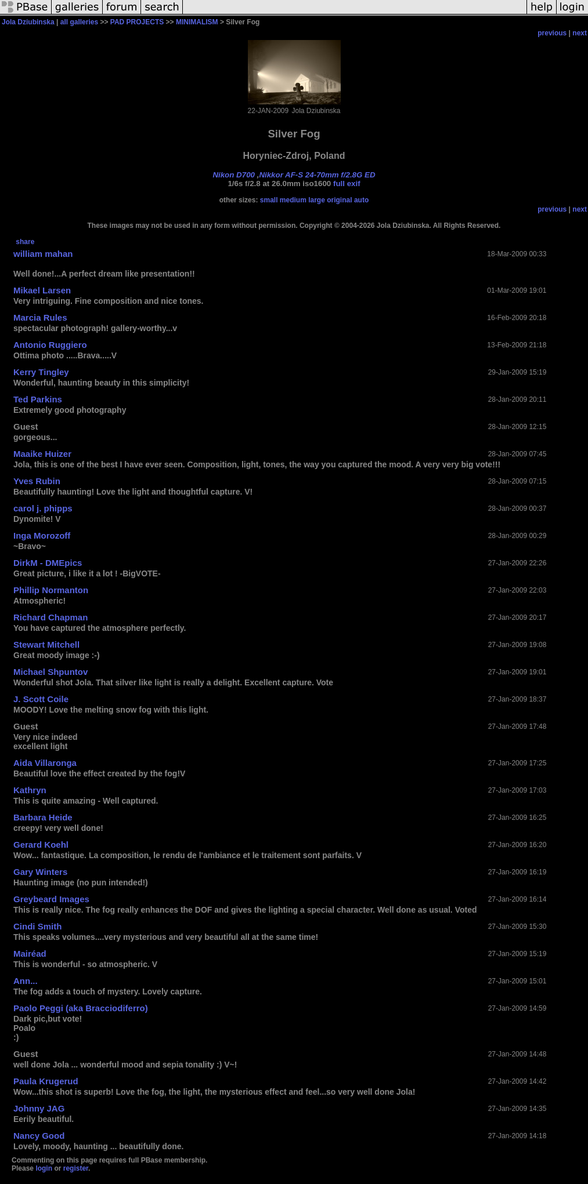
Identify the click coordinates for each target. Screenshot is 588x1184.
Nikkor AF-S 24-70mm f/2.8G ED (317, 174)
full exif (346, 183)
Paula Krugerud (45, 1081)
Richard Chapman (50, 617)
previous (552, 33)
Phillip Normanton (50, 590)
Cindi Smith (37, 926)
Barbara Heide (43, 817)
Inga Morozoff (41, 535)
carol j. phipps (43, 508)
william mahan (43, 254)
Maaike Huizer (42, 454)
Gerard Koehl (40, 844)
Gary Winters (40, 872)
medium (293, 200)
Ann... (25, 981)
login (43, 1168)
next (579, 33)
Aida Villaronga (45, 763)
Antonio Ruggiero (50, 345)
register (75, 1168)
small (269, 200)
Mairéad (29, 953)
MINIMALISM (197, 22)
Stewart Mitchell (46, 644)
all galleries (79, 22)
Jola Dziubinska (28, 22)
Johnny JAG (38, 1108)
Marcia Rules (40, 317)
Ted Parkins (37, 399)
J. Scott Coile (40, 699)
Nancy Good (38, 1136)
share (25, 242)
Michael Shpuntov (50, 672)
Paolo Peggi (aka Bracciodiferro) (80, 1008)
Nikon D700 (233, 174)
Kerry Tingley (41, 372)
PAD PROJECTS (137, 22)
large (316, 200)
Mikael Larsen (42, 290)
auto (361, 200)
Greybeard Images (51, 899)
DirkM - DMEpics (47, 563)
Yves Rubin (36, 481)
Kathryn (29, 790)
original (339, 200)
